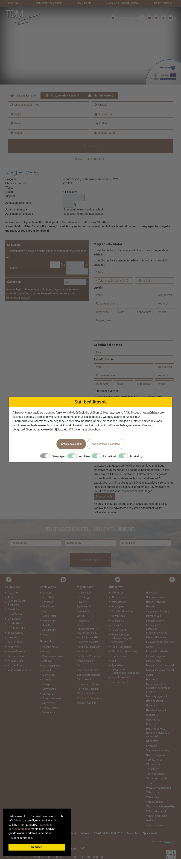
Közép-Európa (16, 649)
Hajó (44, 604)
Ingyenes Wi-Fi (154, 608)
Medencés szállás (156, 677)
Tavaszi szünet (50, 700)
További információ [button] (21, 837)
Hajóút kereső (103, 88)
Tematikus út (84, 672)
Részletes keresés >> (90, 151)
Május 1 (150, 667)
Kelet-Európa (15, 635)
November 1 (153, 698)
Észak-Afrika (15, 616)
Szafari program (155, 748)
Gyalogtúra (83, 613)
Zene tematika (154, 818)
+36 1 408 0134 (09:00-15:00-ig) (83, 850)
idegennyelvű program (158, 604)
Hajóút (80, 618)
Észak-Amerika (16, 621)
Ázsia (11, 590)
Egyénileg (47, 594)
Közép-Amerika (16, 644)
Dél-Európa (14, 611)
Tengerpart (152, 762)
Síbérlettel (152, 734)
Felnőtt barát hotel (122, 639)
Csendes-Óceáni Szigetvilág (17, 595)
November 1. (49, 681)
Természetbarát (155, 766)
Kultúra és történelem (89, 639)
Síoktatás (151, 738)
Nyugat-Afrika (16, 653)
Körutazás (83, 644)
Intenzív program (155, 613)
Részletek (90, 44)
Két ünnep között (52, 658)
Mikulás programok (157, 689)
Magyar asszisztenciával (160, 658)
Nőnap (46, 677)
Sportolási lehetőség (157, 743)
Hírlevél (84, 826)
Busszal (46, 585)
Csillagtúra (117, 618)
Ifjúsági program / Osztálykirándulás (87, 623)
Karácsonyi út (153, 618)
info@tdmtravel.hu (124, 11)
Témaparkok (153, 757)
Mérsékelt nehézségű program (158, 682)
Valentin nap (49, 705)
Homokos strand (155, 590)
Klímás (150, 639)
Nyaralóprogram (86, 653)
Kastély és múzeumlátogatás (156, 623)
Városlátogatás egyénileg (160, 799)
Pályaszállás (153, 712)
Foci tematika (119, 649)
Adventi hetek (50, 639)
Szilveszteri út (154, 752)
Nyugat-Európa (16, 658)
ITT (71, 429)
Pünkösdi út (152, 717)
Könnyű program (155, 649)
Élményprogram (121, 627)
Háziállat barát (120, 675)
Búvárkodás (118, 608)
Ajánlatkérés (150, 826)
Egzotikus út (84, 599)
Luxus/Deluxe (153, 653)
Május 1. (47, 663)
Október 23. (48, 686)
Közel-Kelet (14, 639)
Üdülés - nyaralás (86, 695)
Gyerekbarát (118, 658)
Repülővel (47, 618)
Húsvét (46, 644)
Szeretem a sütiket (71, 443)
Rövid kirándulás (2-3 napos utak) (158, 727)
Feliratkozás (90, 553)
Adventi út (117, 585)
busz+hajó (48, 590)
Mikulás (46, 672)
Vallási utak (152, 790)
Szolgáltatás (49, 623)
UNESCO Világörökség (158, 780)
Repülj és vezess (155, 722)
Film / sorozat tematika (125, 644)
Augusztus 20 (119, 594)
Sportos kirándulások (89, 667)
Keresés (90, 139)
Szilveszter (48, 696)
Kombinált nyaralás (87, 630)
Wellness (151, 813)
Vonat (45, 627)
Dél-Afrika (13, 602)
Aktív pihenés (119, 590)
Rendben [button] (36, 847)
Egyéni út (82, 594)
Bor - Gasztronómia (122, 604)
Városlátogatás (85, 686)
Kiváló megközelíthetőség (160, 635)
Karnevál (47, 653)
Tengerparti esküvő (88, 677)
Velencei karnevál (156, 804)
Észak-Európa (15, 625)
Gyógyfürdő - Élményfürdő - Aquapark (125, 664)
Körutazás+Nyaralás (88, 649)
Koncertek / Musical (88, 635)
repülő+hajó (49, 613)
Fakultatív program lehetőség (122, 633)
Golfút (80, 608)
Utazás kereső (26, 88)
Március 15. (48, 668)
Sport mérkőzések (87, 663)
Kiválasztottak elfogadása (106, 443)
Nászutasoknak (155, 693)
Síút (79, 658)
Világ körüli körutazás (20, 663)
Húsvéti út (151, 599)
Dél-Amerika (15, 606)
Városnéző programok (89, 691)
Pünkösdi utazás (51, 691)
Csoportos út (119, 623)
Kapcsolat (132, 826)
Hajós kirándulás (121, 670)
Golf (114, 653)
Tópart (150, 776)
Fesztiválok (83, 604)
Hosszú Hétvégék (156, 594)
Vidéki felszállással (156, 808)
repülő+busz (49, 608)
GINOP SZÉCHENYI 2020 (108, 826)
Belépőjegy (83, 590)
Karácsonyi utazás (52, 649)
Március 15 (152, 672)
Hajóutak (13, 630)
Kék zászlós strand (156, 630)
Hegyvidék (152, 585)
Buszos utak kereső (65, 88)
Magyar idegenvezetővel (160, 663)
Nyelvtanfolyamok (156, 703)
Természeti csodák (87, 681)
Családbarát (118, 613)
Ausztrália (13, 585)
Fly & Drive (48, 599)
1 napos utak (84, 585)
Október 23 (152, 707)
